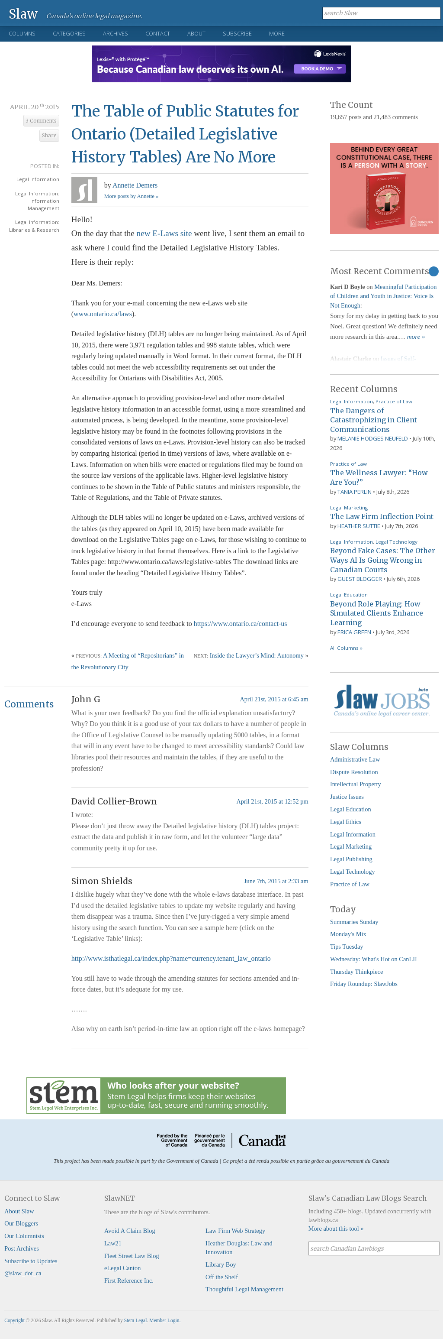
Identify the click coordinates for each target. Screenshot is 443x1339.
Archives (115, 33)
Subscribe (237, 33)
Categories (69, 33)
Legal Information (37, 179)
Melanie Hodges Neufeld (372, 438)
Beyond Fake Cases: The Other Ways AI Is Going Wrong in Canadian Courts (382, 560)
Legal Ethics (345, 821)
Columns (22, 33)
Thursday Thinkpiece (356, 971)
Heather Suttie (358, 526)
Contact (157, 33)
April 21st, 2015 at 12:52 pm (272, 801)
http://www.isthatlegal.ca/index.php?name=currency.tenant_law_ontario (171, 958)
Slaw (23, 13)
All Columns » (346, 648)
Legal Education (349, 594)
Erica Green (354, 632)
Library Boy (220, 1264)
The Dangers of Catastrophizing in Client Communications (373, 420)
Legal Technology (396, 541)
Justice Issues (347, 796)
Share (49, 136)
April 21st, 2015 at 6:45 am (274, 699)
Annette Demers (134, 185)
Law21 (113, 1243)
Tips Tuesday (346, 946)
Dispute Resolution (354, 771)
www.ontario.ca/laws (103, 314)
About (196, 33)
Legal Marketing (349, 507)
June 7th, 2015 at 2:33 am (276, 881)
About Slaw (19, 1211)
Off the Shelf (221, 1277)
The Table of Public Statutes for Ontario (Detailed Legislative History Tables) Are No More (185, 134)
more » (416, 336)
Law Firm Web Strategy (235, 1230)
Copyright (14, 1320)
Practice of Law (394, 401)
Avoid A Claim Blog (129, 1230)
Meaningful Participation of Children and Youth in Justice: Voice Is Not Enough (383, 296)
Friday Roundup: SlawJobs (364, 983)
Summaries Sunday (354, 921)
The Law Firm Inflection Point (381, 516)
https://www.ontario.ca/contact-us (240, 623)
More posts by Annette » (131, 196)
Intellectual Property (355, 784)
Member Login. (164, 1320)
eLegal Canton (122, 1267)
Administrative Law (355, 759)
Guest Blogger (359, 579)
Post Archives (21, 1248)
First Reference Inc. (129, 1280)
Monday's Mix (348, 933)
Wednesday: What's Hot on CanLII (373, 959)
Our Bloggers (21, 1223)
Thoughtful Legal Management (244, 1289)
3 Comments (41, 121)
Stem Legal (135, 1320)
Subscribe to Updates (30, 1261)
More (277, 33)
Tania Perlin (354, 492)
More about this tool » (336, 1228)
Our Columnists (24, 1235)
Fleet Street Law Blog (131, 1255)
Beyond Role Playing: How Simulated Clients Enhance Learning (376, 613)
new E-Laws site (164, 233)
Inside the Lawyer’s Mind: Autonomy (257, 655)
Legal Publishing (351, 859)
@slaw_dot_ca (22, 1273)
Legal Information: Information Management (37, 201)
